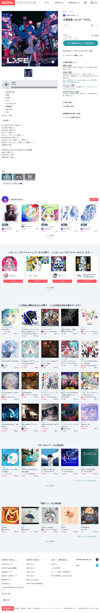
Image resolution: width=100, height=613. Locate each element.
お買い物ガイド (31, 568)
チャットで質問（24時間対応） (61, 572)
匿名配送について (7, 572)
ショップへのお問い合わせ (71, 117)
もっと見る (50, 289)
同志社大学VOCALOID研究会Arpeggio (89, 277)
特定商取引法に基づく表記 (71, 113)
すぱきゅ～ (13, 276)
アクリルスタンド (7, 227)
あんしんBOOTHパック (69, 80)
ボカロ (71, 12)
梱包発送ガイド (7, 580)
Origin (23, 224)
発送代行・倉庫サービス (9, 576)
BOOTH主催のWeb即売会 (34, 583)
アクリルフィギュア (7, 222)
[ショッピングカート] (85, 2)
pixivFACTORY (67, 93)
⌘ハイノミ (62, 276)
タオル (43, 222)
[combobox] (26, 2)
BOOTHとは (59, 2)
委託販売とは (6, 583)
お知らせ (54, 564)
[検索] (34, 2)
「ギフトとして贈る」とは (73, 55)
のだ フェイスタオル (48, 227)
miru (35, 276)
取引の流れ (68, 102)
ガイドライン (45, 608)
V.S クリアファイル (86, 227)
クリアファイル (85, 222)
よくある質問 (55, 568)
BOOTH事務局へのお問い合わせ (61, 576)
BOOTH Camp (6, 593)
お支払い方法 (69, 106)
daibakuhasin (16, 199)
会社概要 (16, 608)
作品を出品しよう (74, 2)
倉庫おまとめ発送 (32, 580)
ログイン (47, 2)
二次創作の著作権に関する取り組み (12, 589)
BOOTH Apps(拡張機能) (9, 568)
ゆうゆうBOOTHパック (83, 80)
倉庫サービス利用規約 (33, 608)
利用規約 (23, 608)
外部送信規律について (70, 608)
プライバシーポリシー (56, 608)
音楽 (64, 12)
